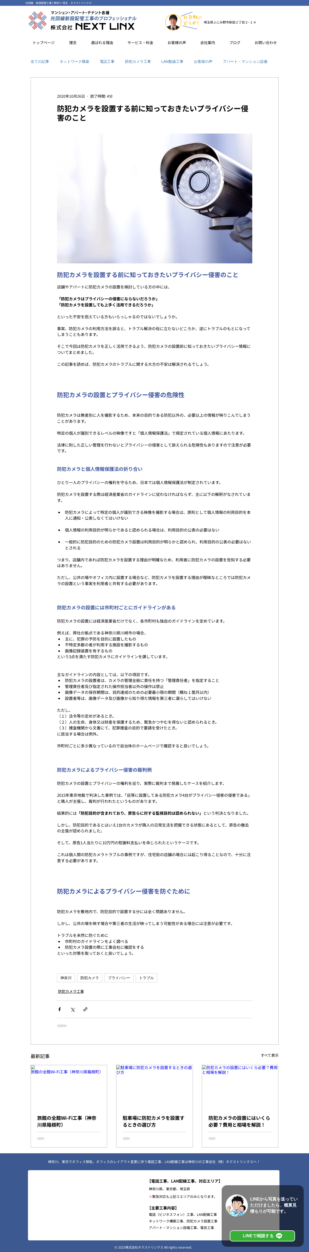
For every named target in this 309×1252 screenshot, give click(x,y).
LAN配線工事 (172, 61)
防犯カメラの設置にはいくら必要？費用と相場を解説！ (239, 1121)
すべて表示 (270, 1055)
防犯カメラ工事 (138, 61)
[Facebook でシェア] (59, 1009)
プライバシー (119, 977)
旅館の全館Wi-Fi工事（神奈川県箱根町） (66, 1121)
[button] (102, 42)
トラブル (146, 977)
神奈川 (66, 977)
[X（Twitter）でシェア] (72, 1009)
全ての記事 (40, 61)
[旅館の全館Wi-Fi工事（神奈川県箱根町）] (69, 1086)
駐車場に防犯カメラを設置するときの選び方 (153, 1121)
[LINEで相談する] (262, 1235)
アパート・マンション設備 (245, 61)
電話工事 (107, 61)
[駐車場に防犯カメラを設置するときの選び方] (154, 1086)
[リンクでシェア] (85, 1009)
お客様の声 (203, 61)
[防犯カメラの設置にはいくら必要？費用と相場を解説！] (240, 1086)
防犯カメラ (89, 977)
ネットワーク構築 (74, 61)
